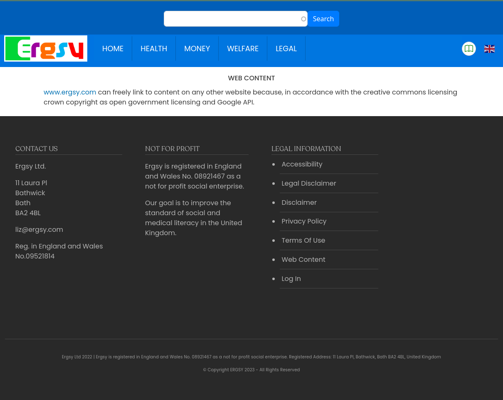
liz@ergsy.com (39, 229)
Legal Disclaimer (309, 183)
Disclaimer (299, 202)
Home (112, 48)
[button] (469, 49)
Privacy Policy (304, 221)
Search (323, 18)
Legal (286, 48)
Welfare (243, 48)
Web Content (303, 259)
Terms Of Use (303, 240)
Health (154, 48)
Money (197, 48)
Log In (291, 278)
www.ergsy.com (70, 92)
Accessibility (302, 164)
